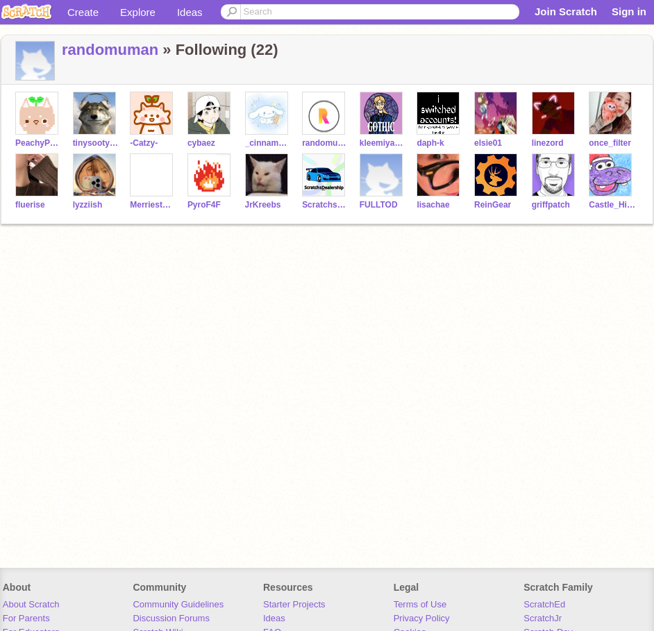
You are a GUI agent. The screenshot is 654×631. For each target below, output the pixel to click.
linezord (548, 143)
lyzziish (88, 205)
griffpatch (551, 205)
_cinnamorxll (268, 143)
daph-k (430, 143)
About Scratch (31, 604)
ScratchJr (542, 618)
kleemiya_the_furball (383, 143)
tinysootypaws (96, 143)
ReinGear (492, 205)
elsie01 (488, 143)
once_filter (610, 143)
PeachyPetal (38, 143)
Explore (138, 12)
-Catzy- (144, 143)
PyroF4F (204, 205)
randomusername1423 (325, 143)
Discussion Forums (171, 618)
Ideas (190, 12)
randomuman (110, 49)
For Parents (26, 618)
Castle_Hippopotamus (612, 205)
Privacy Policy (422, 618)
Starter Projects (294, 604)
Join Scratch (566, 11)
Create (83, 12)
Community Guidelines (178, 604)
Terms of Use (420, 604)
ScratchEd (544, 604)
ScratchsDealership (325, 205)
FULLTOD (379, 205)
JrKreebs (263, 205)
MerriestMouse (153, 205)
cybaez (201, 143)
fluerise (30, 205)
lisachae (433, 205)
